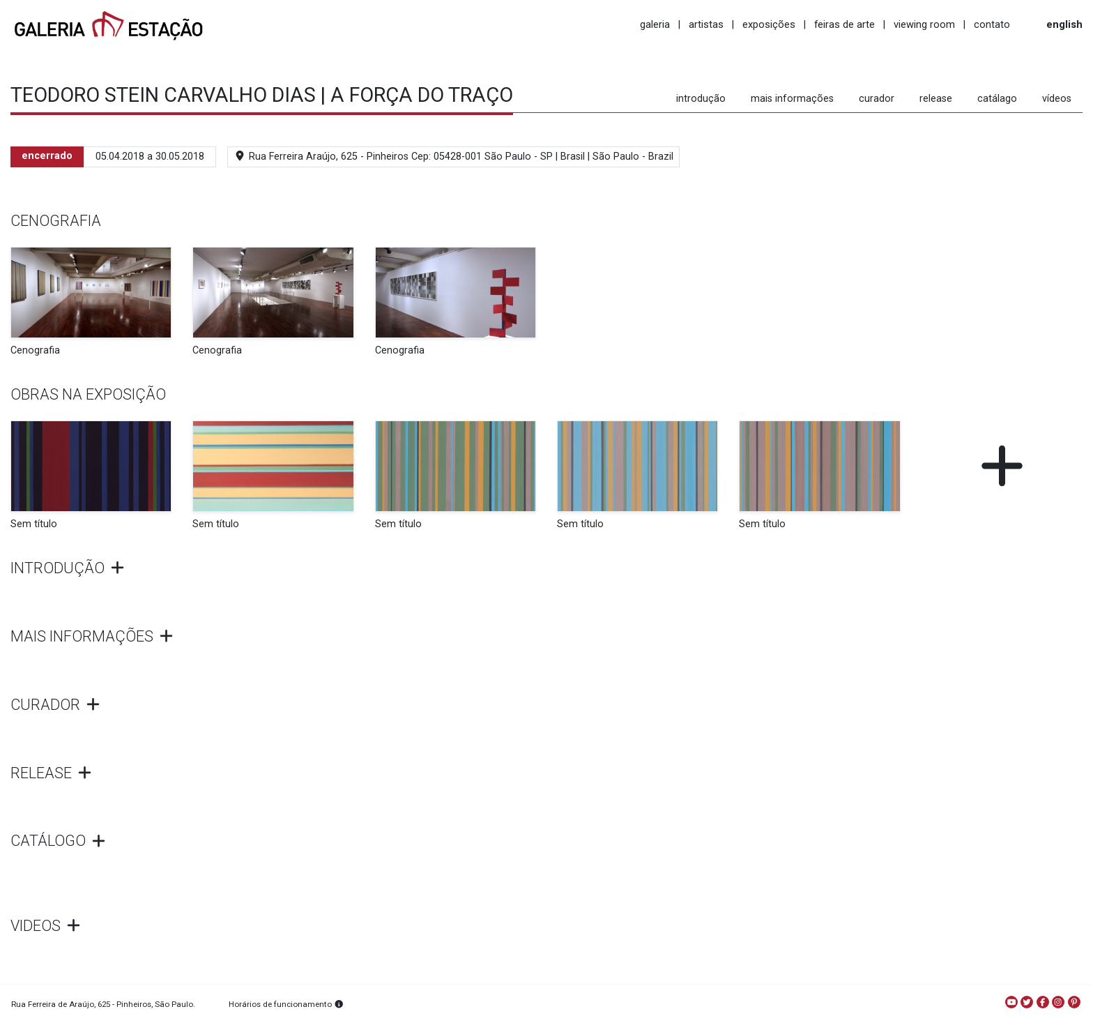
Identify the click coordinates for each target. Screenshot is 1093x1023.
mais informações (792, 99)
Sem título (33, 524)
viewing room (924, 24)
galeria (655, 24)
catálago (997, 99)
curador (876, 99)
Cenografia (35, 350)
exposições (768, 24)
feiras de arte (844, 24)
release (935, 99)
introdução (701, 99)
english (1064, 24)
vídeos (1056, 99)
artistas (706, 24)
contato (992, 24)
